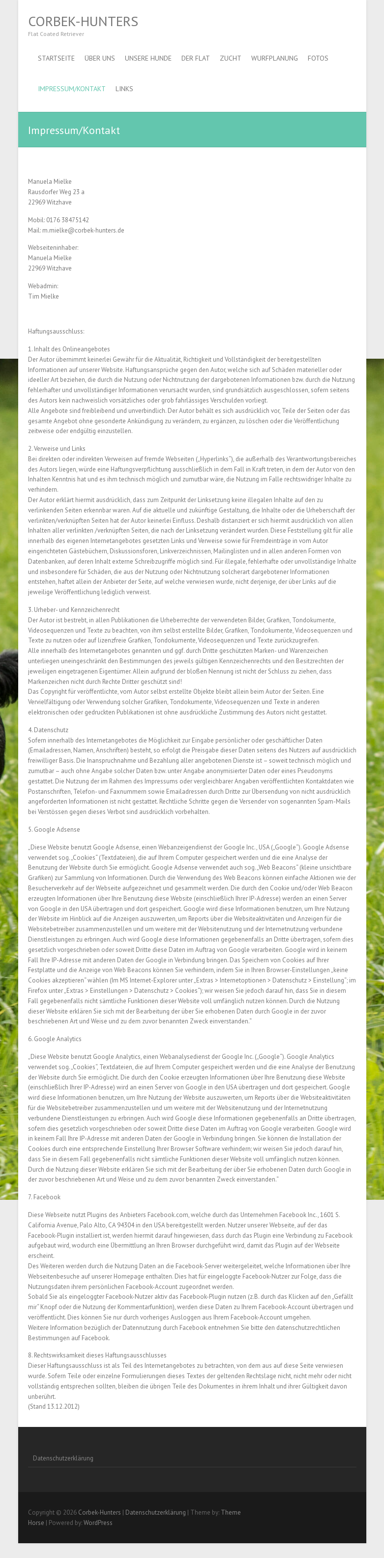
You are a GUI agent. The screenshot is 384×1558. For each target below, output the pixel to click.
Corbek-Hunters (83, 21)
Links (124, 88)
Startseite (56, 58)
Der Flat (195, 58)
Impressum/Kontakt (72, 88)
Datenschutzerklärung (63, 1458)
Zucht (230, 58)
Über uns (100, 58)
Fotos (318, 58)
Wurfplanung (274, 58)
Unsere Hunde (148, 58)
